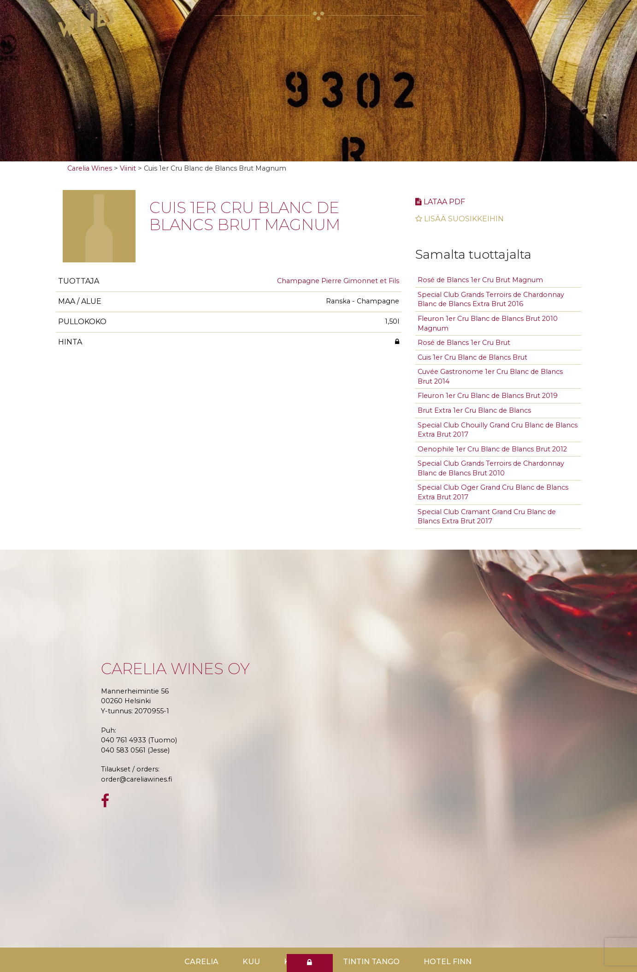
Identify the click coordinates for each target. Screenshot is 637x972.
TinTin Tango (371, 961)
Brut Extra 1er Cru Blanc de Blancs (474, 410)
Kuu (251, 961)
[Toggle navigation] (562, 15)
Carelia (201, 961)
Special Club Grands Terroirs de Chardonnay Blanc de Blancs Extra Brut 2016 (491, 299)
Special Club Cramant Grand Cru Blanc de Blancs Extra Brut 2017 (487, 517)
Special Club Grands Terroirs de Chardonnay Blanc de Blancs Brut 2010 (491, 468)
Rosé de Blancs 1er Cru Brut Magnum (480, 280)
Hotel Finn (448, 961)
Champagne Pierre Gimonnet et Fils (338, 281)
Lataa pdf (440, 201)
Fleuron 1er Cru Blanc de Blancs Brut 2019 (488, 395)
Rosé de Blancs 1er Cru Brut (464, 342)
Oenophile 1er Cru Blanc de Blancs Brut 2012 (492, 449)
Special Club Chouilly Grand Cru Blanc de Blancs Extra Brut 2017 (498, 430)
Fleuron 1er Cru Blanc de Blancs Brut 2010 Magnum (488, 323)
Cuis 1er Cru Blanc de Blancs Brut (472, 357)
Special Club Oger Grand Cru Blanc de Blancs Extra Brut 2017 (493, 492)
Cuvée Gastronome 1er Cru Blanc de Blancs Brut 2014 (490, 376)
